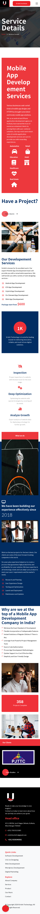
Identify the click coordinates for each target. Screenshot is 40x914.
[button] (5, 908)
